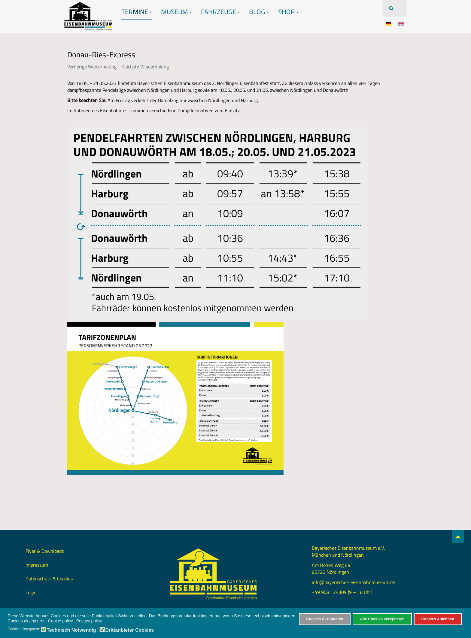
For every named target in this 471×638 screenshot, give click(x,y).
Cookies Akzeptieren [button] (324, 619)
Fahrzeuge (220, 11)
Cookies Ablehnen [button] (437, 619)
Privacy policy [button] (89, 620)
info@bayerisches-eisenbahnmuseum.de (353, 582)
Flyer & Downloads (45, 550)
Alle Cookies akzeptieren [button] (382, 619)
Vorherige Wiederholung (92, 66)
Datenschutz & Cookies (49, 578)
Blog (259, 11)
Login (31, 592)
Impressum (37, 564)
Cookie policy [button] (60, 620)
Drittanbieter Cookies (129, 630)
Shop (288, 11)
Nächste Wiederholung (145, 66)
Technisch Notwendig (71, 630)
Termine (136, 11)
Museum (176, 11)
